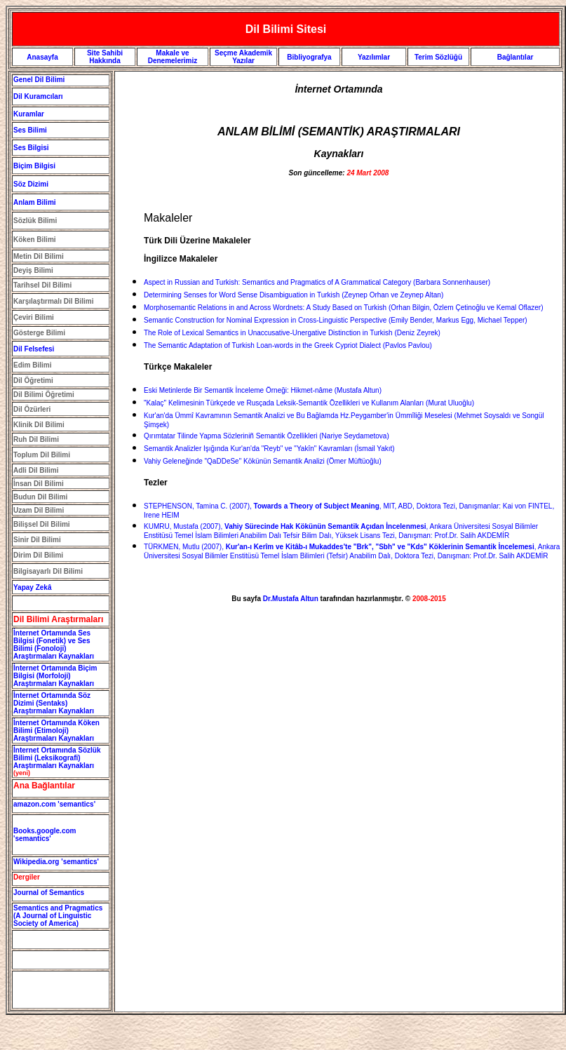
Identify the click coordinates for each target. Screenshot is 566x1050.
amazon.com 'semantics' (54, 804)
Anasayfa (42, 57)
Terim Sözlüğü (438, 57)
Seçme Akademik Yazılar (243, 57)
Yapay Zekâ (32, 587)
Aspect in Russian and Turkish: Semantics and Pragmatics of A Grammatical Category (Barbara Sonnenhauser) (317, 282)
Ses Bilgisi (31, 148)
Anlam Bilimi (34, 202)
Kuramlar (28, 114)
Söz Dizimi (30, 184)
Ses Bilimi (30, 130)
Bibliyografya (309, 57)
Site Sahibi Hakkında (105, 57)
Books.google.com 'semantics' (44, 834)
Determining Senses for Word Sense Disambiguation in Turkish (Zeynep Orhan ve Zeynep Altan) (293, 295)
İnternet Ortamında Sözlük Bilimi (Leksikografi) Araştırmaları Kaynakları (56, 757)
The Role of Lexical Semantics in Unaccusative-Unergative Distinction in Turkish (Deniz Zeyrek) (292, 333)
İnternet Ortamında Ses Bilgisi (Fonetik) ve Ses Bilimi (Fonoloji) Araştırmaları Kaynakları (53, 644)
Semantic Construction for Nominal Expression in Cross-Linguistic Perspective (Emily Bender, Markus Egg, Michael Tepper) (335, 320)
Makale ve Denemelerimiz (173, 57)
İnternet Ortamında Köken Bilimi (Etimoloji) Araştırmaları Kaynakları (56, 730)
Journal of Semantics (48, 892)
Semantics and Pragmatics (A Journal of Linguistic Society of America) (57, 915)
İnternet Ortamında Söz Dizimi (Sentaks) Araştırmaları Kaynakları (53, 703)
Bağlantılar (515, 57)
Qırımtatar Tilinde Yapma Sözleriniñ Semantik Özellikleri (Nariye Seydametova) (266, 436)
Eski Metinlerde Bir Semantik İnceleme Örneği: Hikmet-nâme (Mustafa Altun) (263, 390)
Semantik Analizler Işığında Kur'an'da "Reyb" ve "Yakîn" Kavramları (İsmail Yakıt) (269, 448)
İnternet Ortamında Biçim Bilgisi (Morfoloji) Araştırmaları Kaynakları (55, 675)
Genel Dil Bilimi (39, 79)
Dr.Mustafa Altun (290, 599)
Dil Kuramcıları (38, 96)
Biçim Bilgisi (34, 166)
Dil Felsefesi (33, 349)
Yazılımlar (374, 57)
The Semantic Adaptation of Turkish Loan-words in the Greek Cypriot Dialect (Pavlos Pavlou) (288, 345)
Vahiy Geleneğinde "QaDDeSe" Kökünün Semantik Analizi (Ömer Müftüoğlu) (263, 461)
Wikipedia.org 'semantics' (56, 862)
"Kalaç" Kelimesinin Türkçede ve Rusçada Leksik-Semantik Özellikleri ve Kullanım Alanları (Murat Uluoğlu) (309, 403)
